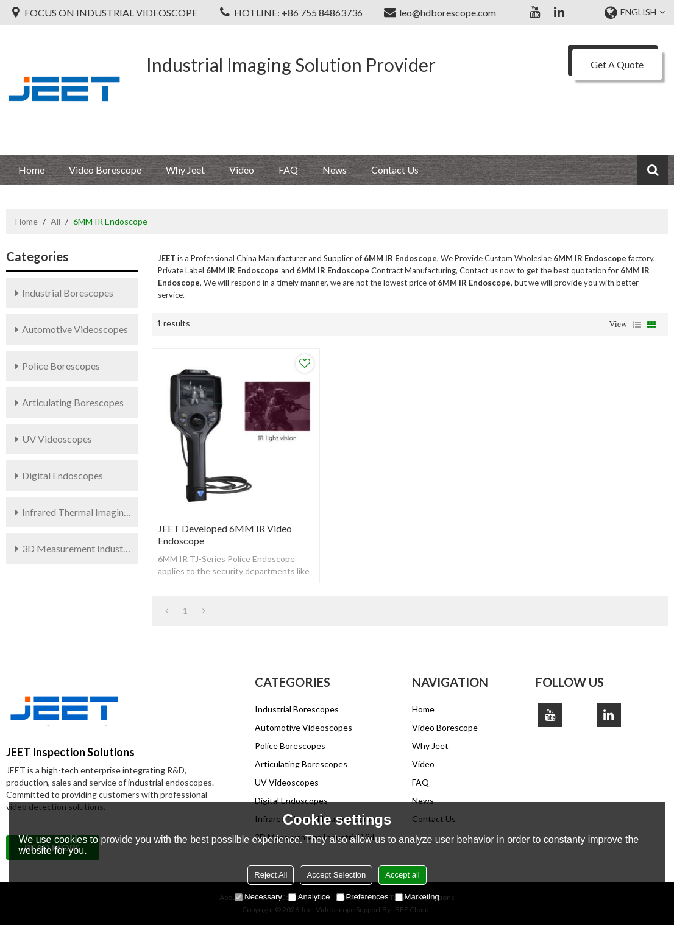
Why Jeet (185, 169)
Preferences (362, 896)
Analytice (309, 896)
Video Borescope (105, 169)
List (637, 324)
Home (31, 169)
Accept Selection (336, 874)
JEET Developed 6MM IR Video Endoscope (225, 534)
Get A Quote (617, 64)
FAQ (288, 169)
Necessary (258, 896)
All (55, 221)
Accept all (402, 874)
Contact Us (395, 169)
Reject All (270, 874)
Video (241, 169)
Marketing (417, 896)
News (334, 169)
